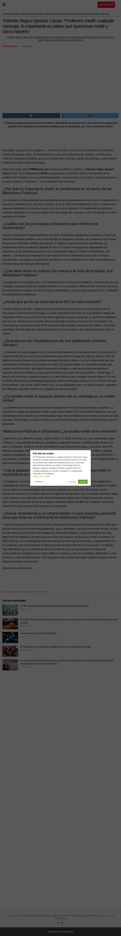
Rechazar (72, 482)
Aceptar (83, 482)
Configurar (38, 481)
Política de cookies (41, 476)
